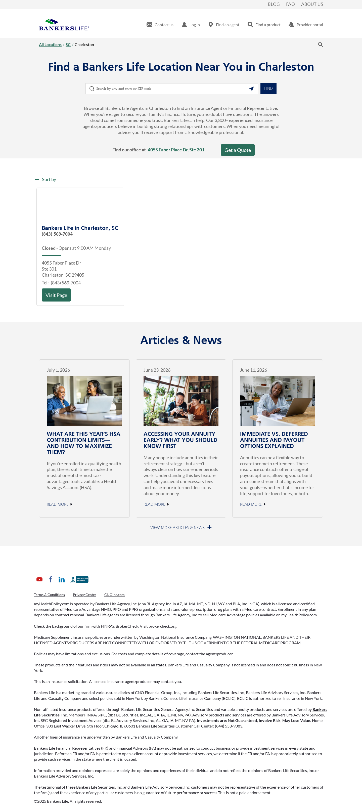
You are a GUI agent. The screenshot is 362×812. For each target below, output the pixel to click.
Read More (57, 505)
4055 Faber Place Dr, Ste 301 (176, 149)
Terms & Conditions (49, 594)
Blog (274, 4)
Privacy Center (84, 594)
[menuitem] (160, 25)
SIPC (102, 714)
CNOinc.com (114, 594)
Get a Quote (237, 150)
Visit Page (56, 295)
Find (268, 89)
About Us (312, 4)
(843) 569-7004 (57, 234)
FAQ (290, 4)
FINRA (90, 714)
